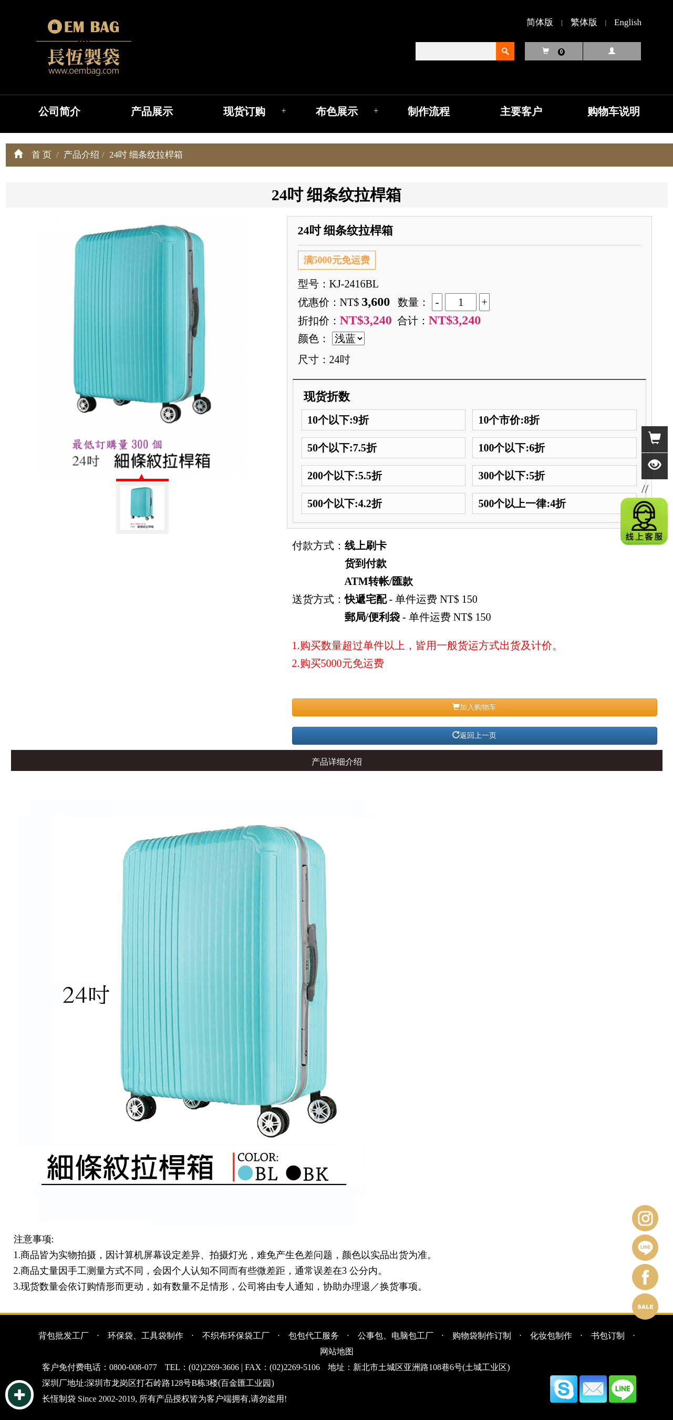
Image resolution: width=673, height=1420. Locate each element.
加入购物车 (474, 707)
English (627, 22)
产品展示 (152, 111)
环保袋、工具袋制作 (145, 1335)
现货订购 (244, 111)
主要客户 (521, 111)
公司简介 (59, 111)
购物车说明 (613, 111)
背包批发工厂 (63, 1335)
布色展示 (337, 111)
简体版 (539, 22)
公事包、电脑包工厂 (395, 1335)
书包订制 (608, 1335)
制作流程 (429, 111)
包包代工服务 (313, 1335)
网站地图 (337, 1351)
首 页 (41, 155)
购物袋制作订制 (481, 1335)
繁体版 (584, 22)
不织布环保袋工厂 (236, 1335)
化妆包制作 (551, 1335)
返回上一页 (474, 735)
